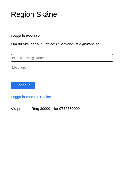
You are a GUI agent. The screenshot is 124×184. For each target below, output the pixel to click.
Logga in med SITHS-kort (31, 97)
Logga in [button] (23, 85)
